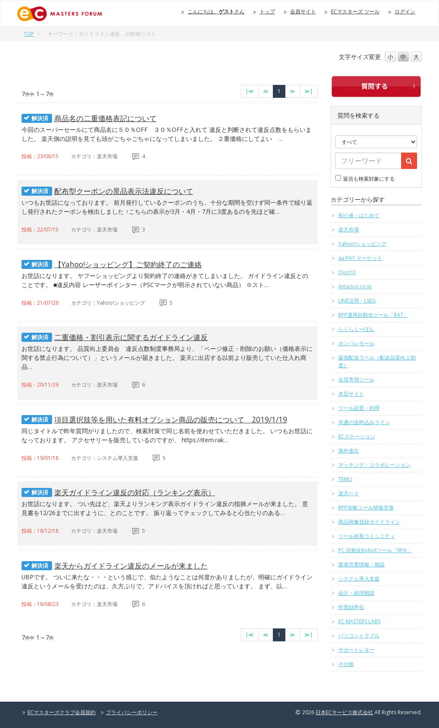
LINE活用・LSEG (357, 300)
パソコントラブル (359, 635)
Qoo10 (347, 272)
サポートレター (356, 649)
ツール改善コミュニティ (366, 536)
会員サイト (303, 11)
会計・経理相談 (356, 593)
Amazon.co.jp (355, 286)
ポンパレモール (356, 343)
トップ (267, 11)
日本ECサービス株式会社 (344, 712)
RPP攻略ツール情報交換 (366, 507)
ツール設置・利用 (359, 408)
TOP (29, 33)
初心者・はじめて (359, 215)
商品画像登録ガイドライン (369, 521)
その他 (346, 664)
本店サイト (351, 393)
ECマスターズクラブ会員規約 (62, 712)
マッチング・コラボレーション (374, 465)
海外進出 (348, 450)
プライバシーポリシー (132, 712)
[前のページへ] (265, 91)
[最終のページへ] (309, 91)
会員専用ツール (356, 379)
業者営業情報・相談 (361, 564)
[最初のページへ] (250, 91)
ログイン (405, 11)
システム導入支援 (359, 578)
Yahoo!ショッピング (362, 243)
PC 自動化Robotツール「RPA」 (375, 550)
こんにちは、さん (216, 11)
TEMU (345, 479)
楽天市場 (348, 229)
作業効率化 (351, 607)
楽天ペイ (348, 493)
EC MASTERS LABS (359, 621)
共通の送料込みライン (364, 422)
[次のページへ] (292, 91)
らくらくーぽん (356, 329)
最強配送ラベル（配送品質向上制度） (377, 361)
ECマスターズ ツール (355, 11)
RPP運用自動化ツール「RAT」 (373, 315)
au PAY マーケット (360, 258)
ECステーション (356, 436)
